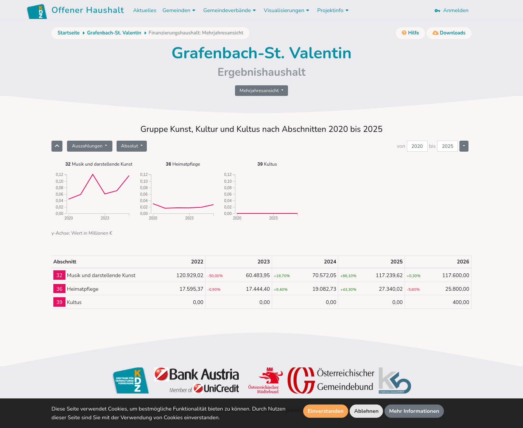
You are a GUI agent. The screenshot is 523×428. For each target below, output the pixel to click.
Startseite (68, 33)
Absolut (130, 146)
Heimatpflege (183, 164)
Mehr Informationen (414, 411)
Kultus (267, 164)
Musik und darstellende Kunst (98, 164)
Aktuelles (144, 10)
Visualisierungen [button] (287, 10)
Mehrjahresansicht (260, 90)
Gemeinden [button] (179, 10)
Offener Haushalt (87, 11)
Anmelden (451, 10)
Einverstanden (326, 411)
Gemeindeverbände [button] (230, 10)
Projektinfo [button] (333, 10)
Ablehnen (366, 411)
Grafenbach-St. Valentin (114, 33)
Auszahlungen (88, 146)
